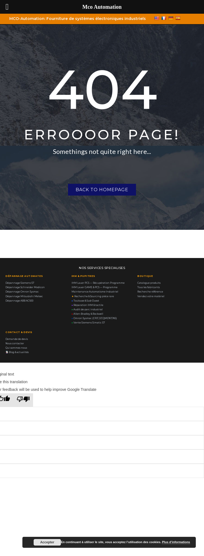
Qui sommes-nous (16, 347)
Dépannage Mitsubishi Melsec (24, 296)
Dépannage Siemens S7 (19, 283)
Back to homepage (102, 189)
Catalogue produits (149, 283)
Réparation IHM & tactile (87, 305)
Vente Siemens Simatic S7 (88, 322)
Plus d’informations (176, 542)
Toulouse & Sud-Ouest (85, 300)
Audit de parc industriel (87, 309)
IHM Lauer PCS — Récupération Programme (98, 283)
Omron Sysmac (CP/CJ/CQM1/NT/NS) (94, 318)
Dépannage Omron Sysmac (22, 291)
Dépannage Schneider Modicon (25, 287)
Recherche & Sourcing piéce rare (93, 296)
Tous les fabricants (148, 287)
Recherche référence (150, 291)
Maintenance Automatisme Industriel (95, 291)
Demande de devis (16, 339)
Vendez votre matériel (150, 296)
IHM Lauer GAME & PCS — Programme (94, 287)
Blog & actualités (17, 352)
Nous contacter (14, 343)
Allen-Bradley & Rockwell (87, 314)
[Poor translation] (23, 400)
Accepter (47, 542)
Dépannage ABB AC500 (19, 300)
